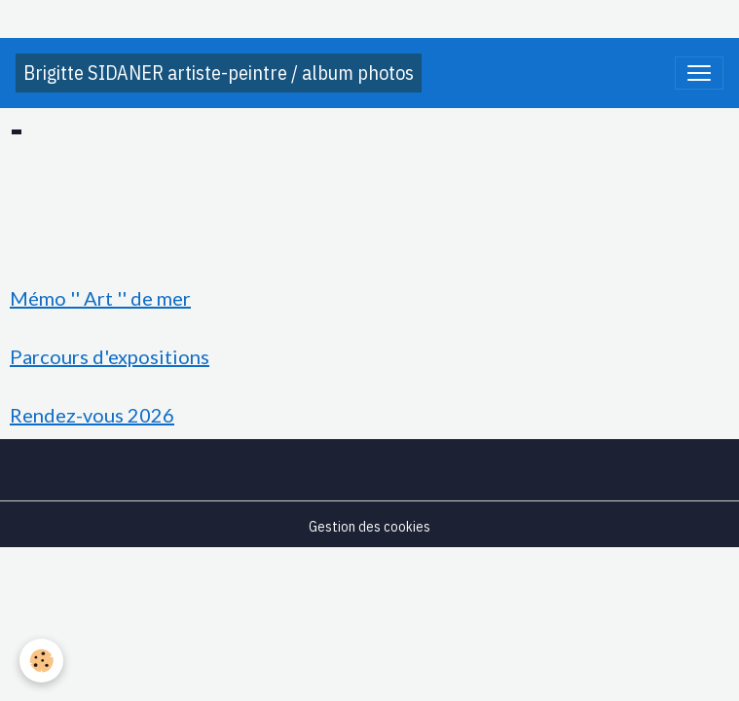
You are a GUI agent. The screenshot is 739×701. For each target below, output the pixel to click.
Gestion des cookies (369, 526)
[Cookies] (41, 661)
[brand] (219, 73)
